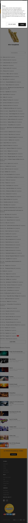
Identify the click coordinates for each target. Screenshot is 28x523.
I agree (22, 19)
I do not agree (12, 19)
